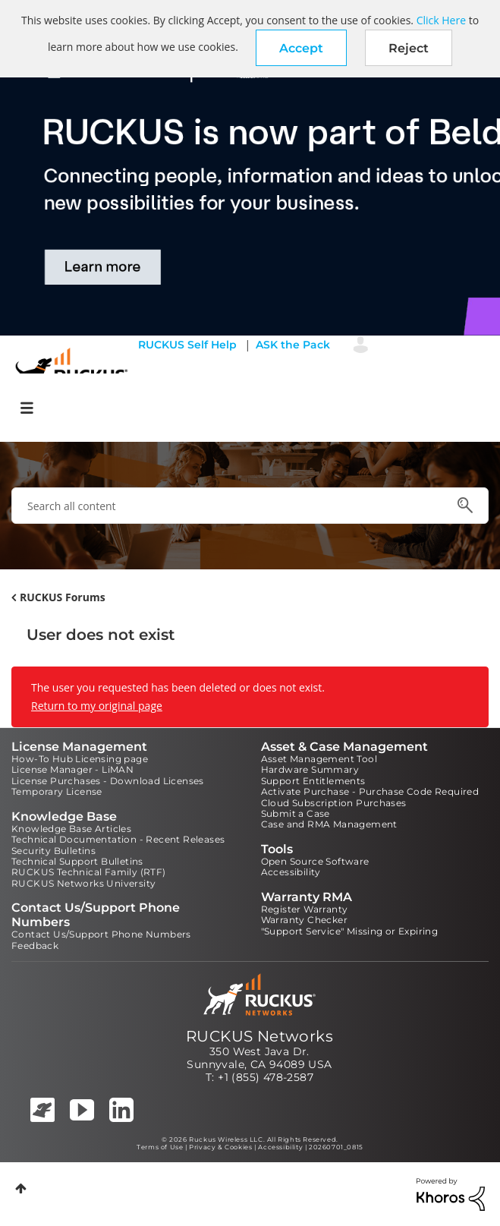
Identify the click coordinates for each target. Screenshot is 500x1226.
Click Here (441, 20)
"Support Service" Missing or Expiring (350, 931)
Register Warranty (304, 909)
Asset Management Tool (319, 758)
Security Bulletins (53, 850)
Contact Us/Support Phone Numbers (101, 934)
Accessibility (291, 872)
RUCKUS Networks (259, 1036)
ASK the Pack (293, 344)
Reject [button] (408, 48)
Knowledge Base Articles (71, 828)
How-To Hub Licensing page (79, 758)
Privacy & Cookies (220, 1147)
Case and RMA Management (329, 824)
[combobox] (250, 505)
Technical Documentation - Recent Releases (118, 839)
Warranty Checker (304, 919)
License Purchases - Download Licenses (107, 780)
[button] (301, 48)
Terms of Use (160, 1147)
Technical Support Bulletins (77, 861)
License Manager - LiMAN (72, 769)
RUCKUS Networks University (83, 883)
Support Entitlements (313, 780)
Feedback (34, 945)
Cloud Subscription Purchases (334, 802)
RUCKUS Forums (62, 597)
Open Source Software (315, 861)
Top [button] (21, 1188)
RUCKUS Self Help (187, 344)
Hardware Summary (310, 769)
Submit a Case (295, 813)
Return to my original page (96, 705)
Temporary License (56, 791)
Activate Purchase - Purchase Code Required (370, 791)
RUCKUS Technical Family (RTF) (88, 872)
